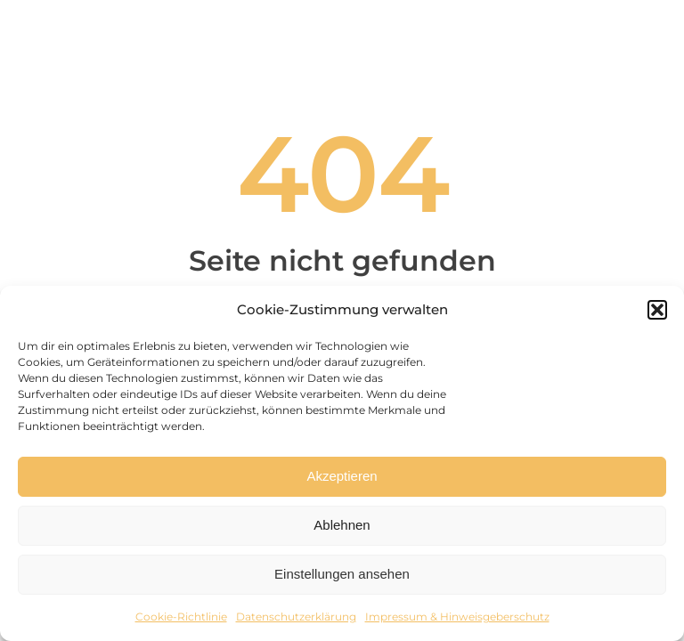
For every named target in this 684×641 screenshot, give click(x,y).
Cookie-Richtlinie (181, 616)
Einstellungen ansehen (342, 573)
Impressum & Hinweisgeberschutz (457, 616)
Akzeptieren (341, 475)
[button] (657, 310)
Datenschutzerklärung (296, 616)
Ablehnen (342, 524)
